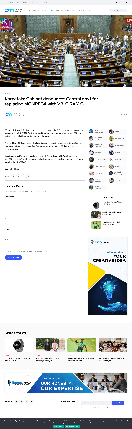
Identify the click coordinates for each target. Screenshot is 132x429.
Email (7, 229)
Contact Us (45, 3)
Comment (9, 197)
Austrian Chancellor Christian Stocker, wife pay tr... (48, 359)
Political (50, 10)
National (36, 10)
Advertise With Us (22, 3)
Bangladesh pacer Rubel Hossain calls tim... (111, 223)
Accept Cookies (58, 426)
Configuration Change (72, 426)
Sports (73, 10)
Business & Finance (62, 10)
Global (43, 10)
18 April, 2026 (9, 3)
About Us (35, 3)
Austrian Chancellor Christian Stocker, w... (112, 213)
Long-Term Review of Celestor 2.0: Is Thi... (113, 203)
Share (7, 176)
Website (8, 240)
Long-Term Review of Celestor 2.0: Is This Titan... (17, 359)
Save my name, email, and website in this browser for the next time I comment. (27, 251)
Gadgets (7, 355)
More (88, 10)
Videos (81, 10)
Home (28, 10)
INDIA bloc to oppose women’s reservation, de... (111, 359)
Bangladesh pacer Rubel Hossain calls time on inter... (80, 359)
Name (8, 218)
